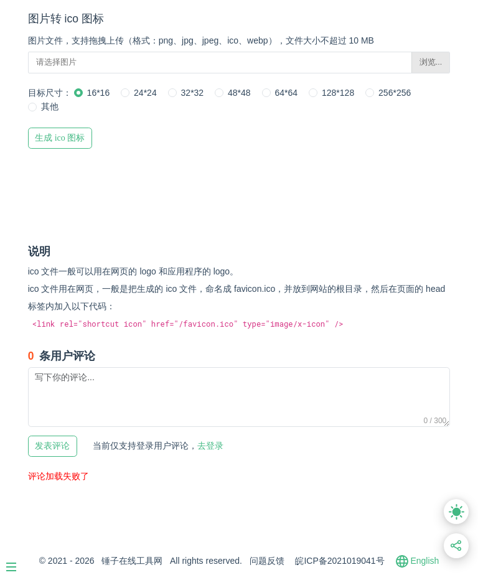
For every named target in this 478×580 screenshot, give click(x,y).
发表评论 (52, 446)
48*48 (239, 93)
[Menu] (17, 562)
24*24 (145, 93)
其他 (50, 106)
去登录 (158, 446)
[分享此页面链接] (456, 546)
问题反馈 (267, 561)
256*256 (394, 93)
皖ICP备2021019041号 (339, 561)
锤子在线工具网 (131, 561)
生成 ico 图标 (60, 138)
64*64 (286, 93)
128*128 (338, 93)
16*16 (98, 93)
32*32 (192, 93)
